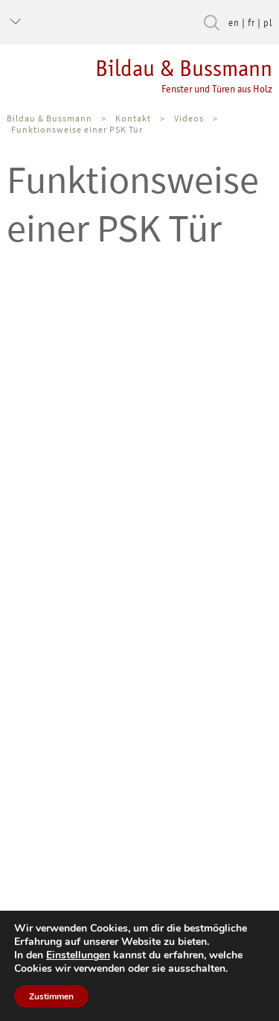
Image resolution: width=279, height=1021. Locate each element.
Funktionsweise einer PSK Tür (77, 129)
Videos (189, 118)
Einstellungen (78, 955)
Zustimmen (51, 996)
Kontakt (133, 118)
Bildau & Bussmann (136, 75)
